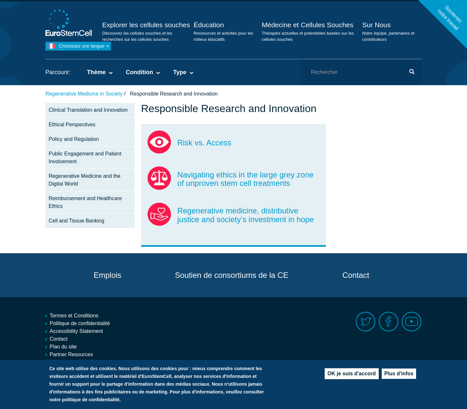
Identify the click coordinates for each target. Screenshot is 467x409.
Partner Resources (71, 354)
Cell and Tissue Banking (76, 220)
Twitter (366, 322)
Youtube (412, 322)
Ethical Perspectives (72, 124)
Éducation (209, 24)
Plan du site (63, 346)
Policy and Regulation (74, 139)
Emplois (107, 275)
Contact (355, 275)
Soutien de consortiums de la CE (231, 275)
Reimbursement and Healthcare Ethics (85, 202)
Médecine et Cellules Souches (307, 24)
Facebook (389, 322)
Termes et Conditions (74, 315)
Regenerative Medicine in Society (83, 94)
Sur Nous (376, 24)
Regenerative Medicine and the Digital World (84, 180)
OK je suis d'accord (352, 375)
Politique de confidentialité (80, 323)
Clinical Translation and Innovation (88, 110)
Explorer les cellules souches (146, 24)
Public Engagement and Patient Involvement (85, 157)
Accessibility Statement (76, 331)
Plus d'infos (398, 375)
